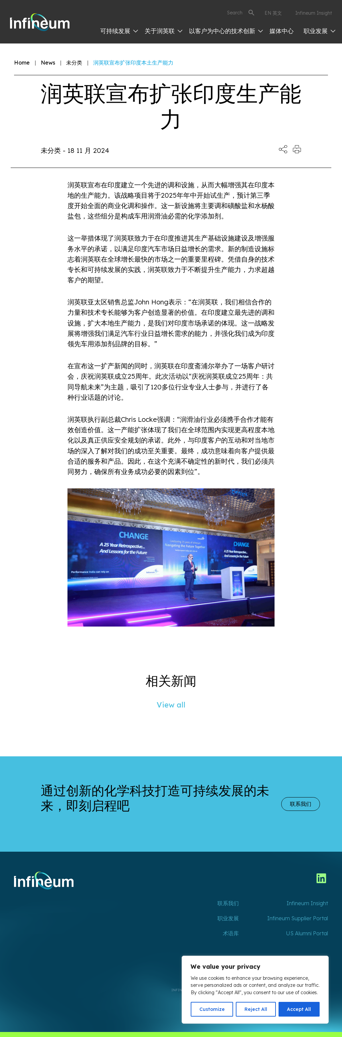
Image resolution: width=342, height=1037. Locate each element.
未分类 (74, 62)
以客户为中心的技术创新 (226, 31)
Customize (212, 1009)
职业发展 (319, 31)
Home (22, 62)
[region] (255, 990)
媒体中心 (282, 31)
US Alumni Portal (307, 933)
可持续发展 (119, 31)
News (48, 62)
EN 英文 (273, 13)
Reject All (255, 1009)
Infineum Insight (313, 13)
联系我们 (300, 803)
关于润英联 (163, 31)
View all (171, 705)
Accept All (299, 1009)
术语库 (231, 933)
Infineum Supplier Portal (297, 918)
